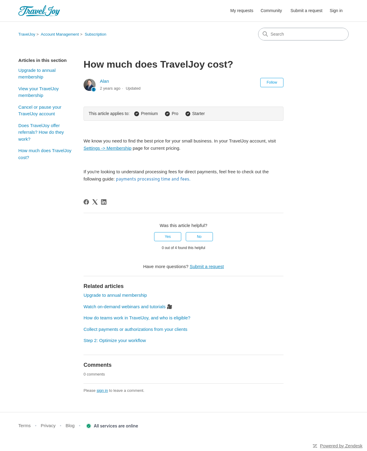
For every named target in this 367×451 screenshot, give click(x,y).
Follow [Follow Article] (272, 82)
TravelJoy (26, 34)
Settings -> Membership (107, 148)
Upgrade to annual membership (36, 74)
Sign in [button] (336, 10)
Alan (104, 81)
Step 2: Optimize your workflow (115, 340)
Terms (24, 425)
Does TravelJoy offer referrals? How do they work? (41, 132)
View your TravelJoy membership (38, 92)
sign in (102, 390)
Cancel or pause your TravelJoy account (40, 110)
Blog (69, 425)
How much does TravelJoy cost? (44, 154)
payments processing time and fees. (153, 179)
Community (271, 10)
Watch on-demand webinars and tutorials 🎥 (128, 306)
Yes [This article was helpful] (168, 237)
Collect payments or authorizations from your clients (135, 329)
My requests (241, 10)
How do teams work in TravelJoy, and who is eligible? (137, 317)
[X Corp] (95, 202)
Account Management (60, 34)
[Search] (303, 34)
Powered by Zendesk (341, 445)
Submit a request (306, 10)
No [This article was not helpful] (199, 237)
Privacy (48, 425)
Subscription (95, 34)
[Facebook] (86, 202)
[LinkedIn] (103, 202)
